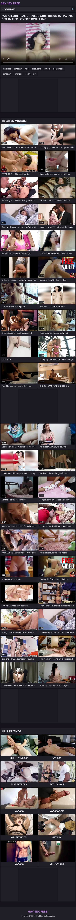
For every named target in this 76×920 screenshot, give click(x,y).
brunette (18, 74)
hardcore (7, 69)
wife (26, 69)
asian (28, 74)
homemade (58, 69)
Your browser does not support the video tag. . (38, 44)
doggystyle (36, 69)
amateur (18, 69)
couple (47, 69)
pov (34, 74)
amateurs (7, 74)
